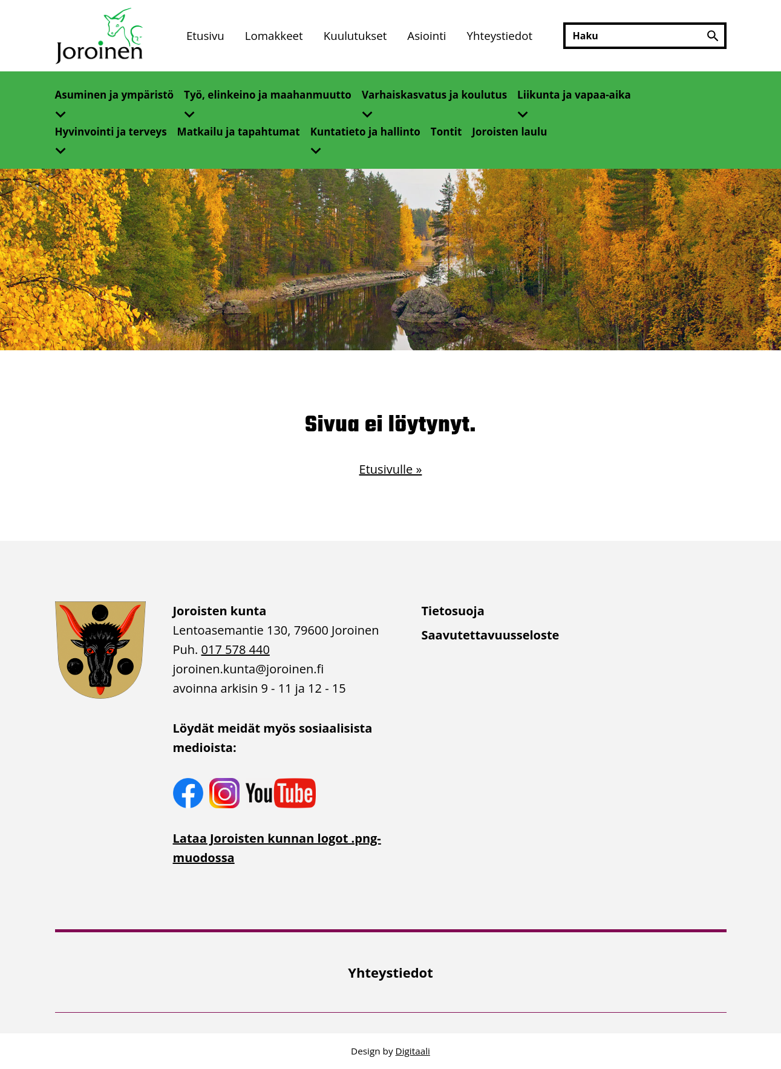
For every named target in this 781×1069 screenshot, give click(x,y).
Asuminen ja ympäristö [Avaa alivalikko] (114, 95)
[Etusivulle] (100, 36)
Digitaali (413, 1051)
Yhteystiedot (500, 35)
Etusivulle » (390, 469)
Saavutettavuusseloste (491, 635)
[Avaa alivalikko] (65, 111)
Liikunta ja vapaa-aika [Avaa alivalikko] (574, 95)
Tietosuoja (453, 611)
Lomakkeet (274, 35)
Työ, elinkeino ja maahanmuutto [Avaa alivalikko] (267, 95)
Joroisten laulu (509, 132)
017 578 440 (235, 649)
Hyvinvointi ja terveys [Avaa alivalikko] (111, 132)
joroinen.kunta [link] (248, 669)
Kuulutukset (355, 35)
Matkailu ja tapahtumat (238, 132)
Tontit (446, 132)
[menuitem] (205, 36)
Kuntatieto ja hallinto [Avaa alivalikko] (365, 132)
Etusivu (205, 35)
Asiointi (426, 35)
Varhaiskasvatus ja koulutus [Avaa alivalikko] (434, 95)
